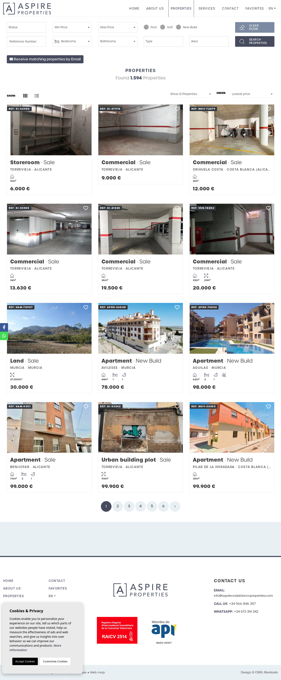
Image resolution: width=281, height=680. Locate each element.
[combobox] (26, 27)
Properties (181, 8)
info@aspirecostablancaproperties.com (243, 596)
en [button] (271, 8)
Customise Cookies (55, 661)
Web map (97, 672)
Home (134, 8)
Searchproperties (258, 41)
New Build (186, 27)
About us (155, 8)
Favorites (255, 8)
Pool (150, 27)
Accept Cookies (25, 661)
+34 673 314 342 (246, 612)
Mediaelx (271, 672)
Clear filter (254, 27)
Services (207, 8)
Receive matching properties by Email (45, 59)
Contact (230, 8)
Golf (166, 27)
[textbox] (27, 27)
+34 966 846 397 (242, 604)
